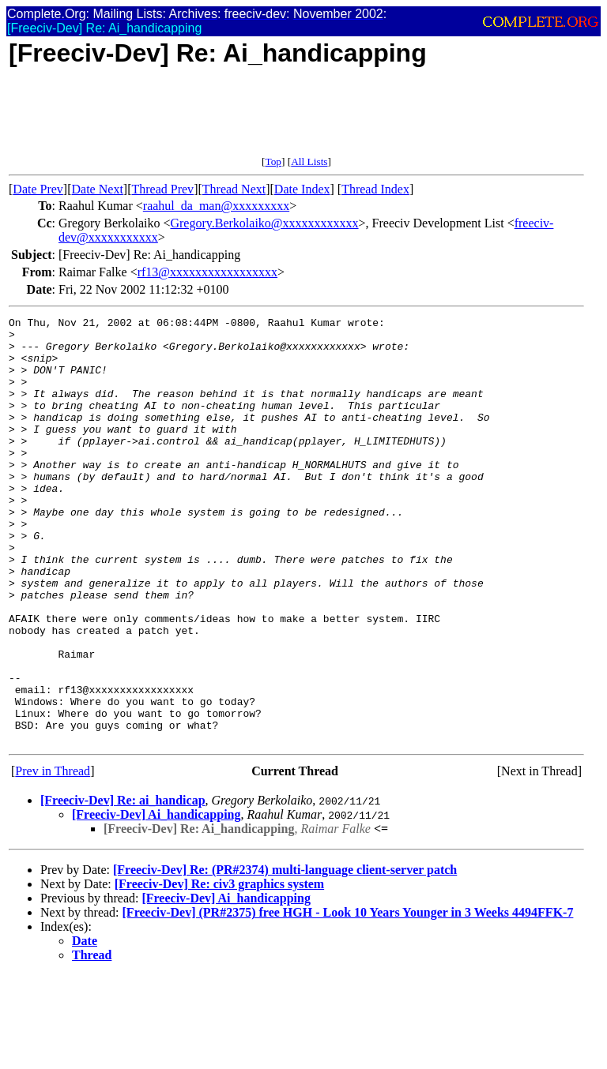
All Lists (309, 161)
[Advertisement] (296, 120)
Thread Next (234, 189)
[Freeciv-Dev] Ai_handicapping (156, 899)
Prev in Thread (52, 856)
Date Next (97, 189)
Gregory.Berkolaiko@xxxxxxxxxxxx (264, 223)
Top (273, 161)
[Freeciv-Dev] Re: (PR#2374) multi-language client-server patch (285, 955)
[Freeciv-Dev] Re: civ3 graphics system (219, 969)
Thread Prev (162, 189)
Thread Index (375, 189)
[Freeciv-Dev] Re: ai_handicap (122, 885)
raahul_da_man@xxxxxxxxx (216, 205)
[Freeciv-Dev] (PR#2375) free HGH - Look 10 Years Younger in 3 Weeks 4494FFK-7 (348, 997)
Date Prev (38, 189)
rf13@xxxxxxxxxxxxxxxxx (207, 272)
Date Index (302, 189)
